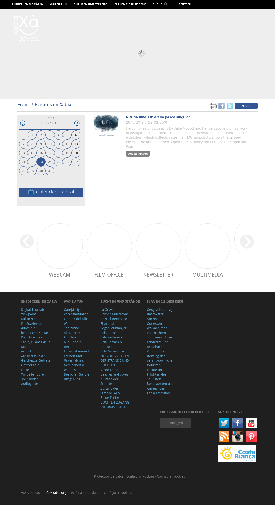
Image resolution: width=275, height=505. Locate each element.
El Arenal (107, 323)
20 (76, 153)
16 (41, 153)
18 (58, 153)
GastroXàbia (30, 365)
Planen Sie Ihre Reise (130, 4)
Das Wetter (155, 314)
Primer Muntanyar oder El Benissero (114, 316)
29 (32, 171)
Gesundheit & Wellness (74, 367)
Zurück (246, 106)
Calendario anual (51, 192)
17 (50, 153)
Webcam (59, 274)
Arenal (26, 351)
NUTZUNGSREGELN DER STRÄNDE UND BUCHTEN (114, 360)
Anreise (152, 318)
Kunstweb (71, 337)
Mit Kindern (73, 342)
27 (76, 162)
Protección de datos (109, 476)
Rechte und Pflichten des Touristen (156, 374)
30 (41, 171)
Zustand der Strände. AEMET (112, 390)
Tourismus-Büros (159, 337)
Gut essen (154, 323)
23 (41, 162)
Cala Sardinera (111, 337)
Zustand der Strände (109, 381)
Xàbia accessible (159, 393)
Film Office (109, 274)
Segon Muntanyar (113, 328)
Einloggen (175, 423)
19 (67, 153)
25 (58, 162)
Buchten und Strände (90, 4)
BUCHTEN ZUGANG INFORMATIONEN (114, 404)
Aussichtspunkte (33, 356)
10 (50, 144)
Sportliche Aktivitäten (72, 330)
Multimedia (207, 274)
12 (67, 144)
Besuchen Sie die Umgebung (76, 376)
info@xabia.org (55, 492)
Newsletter (158, 274)
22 (32, 162)
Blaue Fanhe (109, 397)
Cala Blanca (108, 332)
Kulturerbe (29, 318)
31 (50, 171)
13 (76, 144)
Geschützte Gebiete (36, 360)
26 (67, 162)
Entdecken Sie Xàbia (27, 4)
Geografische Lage (160, 309)
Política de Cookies (85, 492)
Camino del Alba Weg (76, 321)
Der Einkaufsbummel (76, 349)
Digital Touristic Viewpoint (32, 311)
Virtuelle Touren (33, 374)
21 (23, 162)
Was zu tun (58, 4)
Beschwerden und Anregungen (160, 386)
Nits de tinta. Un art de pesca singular (158, 117)
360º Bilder (29, 379)
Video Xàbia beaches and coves (114, 372)
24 (50, 162)
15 (32, 153)
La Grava (106, 309)
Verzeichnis (155, 351)
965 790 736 (30, 492)
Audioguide (29, 383)
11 (58, 144)
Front (23, 104)
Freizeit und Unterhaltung (74, 358)
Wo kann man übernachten (157, 330)
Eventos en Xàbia (53, 104)
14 (23, 153)
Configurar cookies (140, 476)
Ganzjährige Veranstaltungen (76, 311)
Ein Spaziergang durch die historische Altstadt (35, 328)
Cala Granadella (112, 351)
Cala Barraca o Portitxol (111, 344)
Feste (25, 370)
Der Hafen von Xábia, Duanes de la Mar (35, 342)
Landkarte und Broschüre (157, 344)
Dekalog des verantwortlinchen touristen (160, 360)
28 (23, 171)
